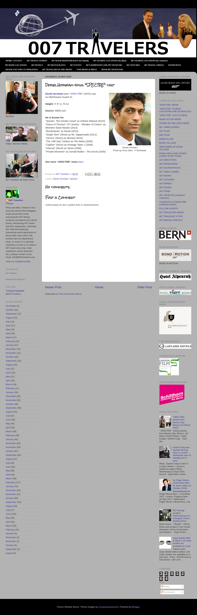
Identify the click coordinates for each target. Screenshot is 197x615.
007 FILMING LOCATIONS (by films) (109, 61)
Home (99, 287)
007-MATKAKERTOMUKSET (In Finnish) (70, 61)
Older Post (144, 287)
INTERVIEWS (174, 65)
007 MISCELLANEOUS (170, 220)
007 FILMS (164, 131)
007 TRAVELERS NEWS (171, 212)
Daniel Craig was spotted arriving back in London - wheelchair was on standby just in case (182, 454)
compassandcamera (108, 607)
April (8, 333)
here (80, 162)
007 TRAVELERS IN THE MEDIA (57, 69)
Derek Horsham (61, 179)
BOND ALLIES (166, 139)
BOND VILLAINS (167, 143)
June (8, 325)
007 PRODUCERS (168, 164)
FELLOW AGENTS (168, 208)
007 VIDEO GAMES (169, 172)
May (8, 329)
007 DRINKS (165, 183)
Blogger (136, 607)
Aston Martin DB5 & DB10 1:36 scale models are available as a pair (182, 542)
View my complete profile (18, 261)
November (11, 306)
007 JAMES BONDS (169, 127)
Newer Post (53, 287)
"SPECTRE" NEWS (169, 105)
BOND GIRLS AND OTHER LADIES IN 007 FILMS (172, 154)
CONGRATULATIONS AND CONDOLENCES (172, 203)
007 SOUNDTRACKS (170, 168)
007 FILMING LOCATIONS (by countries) (149, 61)
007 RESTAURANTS (57, 65)
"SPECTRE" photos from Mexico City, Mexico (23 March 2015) (181, 422)
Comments (168, 592)
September (11, 314)
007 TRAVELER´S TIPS (171, 216)
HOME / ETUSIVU (14, 61)
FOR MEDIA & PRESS (87, 69)
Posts (165, 586)
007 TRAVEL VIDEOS (154, 65)
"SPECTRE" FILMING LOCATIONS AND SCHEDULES (175, 110)
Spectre (73, 179)
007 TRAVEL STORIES (37, 61)
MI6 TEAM (164, 135)
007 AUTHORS (166, 179)
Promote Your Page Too (15, 279)
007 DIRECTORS (168, 160)
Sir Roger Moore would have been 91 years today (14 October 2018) (182, 484)
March (9, 337)
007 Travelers (16, 200)
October (10, 310)
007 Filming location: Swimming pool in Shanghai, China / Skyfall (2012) (181, 515)
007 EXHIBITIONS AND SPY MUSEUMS (104, 65)
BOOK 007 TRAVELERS (112, 69)
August (9, 317)
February (10, 341)
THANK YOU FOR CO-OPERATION (21, 69)
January (10, 345)
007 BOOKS (165, 175)
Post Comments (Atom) (70, 294)
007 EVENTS (75, 65)
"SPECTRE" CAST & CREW (173, 115)
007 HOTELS (37, 65)
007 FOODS (165, 187)
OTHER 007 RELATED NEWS (174, 123)
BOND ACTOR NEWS (170, 119)
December (11, 349)
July (8, 321)
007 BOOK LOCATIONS (16, 65)
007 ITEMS (164, 191)
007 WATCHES (133, 65)
